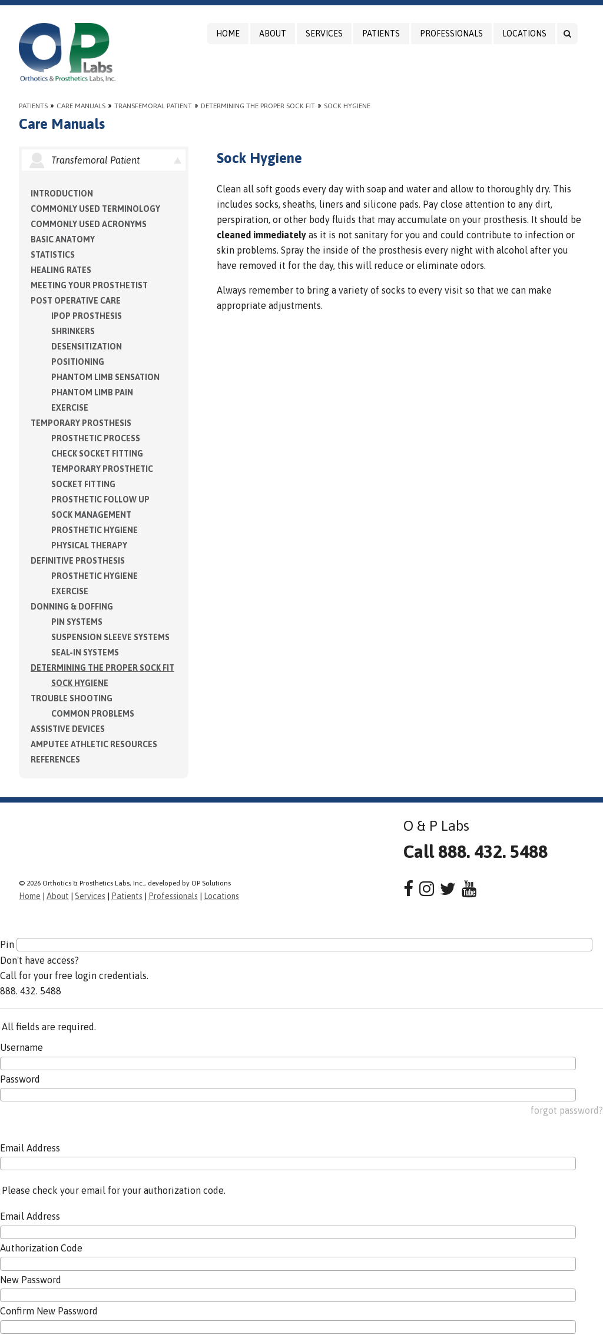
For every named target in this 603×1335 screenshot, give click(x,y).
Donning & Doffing (72, 606)
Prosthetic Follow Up (100, 499)
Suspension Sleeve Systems (110, 637)
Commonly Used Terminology (95, 209)
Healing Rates (61, 270)
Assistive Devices (68, 729)
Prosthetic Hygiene (94, 530)
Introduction (62, 193)
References (55, 759)
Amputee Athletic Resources (94, 744)
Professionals (451, 33)
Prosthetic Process (95, 438)
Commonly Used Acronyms (89, 224)
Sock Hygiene (347, 106)
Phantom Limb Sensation (105, 377)
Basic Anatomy (63, 239)
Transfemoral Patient (153, 106)
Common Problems (92, 713)
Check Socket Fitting (97, 453)
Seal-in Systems (85, 652)
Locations (524, 33)
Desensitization (86, 346)
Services (324, 33)
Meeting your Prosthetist (89, 285)
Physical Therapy (89, 545)
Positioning (77, 362)
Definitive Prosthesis (78, 560)
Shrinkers (73, 331)
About (272, 33)
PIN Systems (76, 622)
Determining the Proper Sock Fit (258, 106)
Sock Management (91, 515)
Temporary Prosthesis (81, 423)
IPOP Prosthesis (86, 316)
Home (228, 33)
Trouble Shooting (71, 698)
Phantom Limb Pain (92, 392)
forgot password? (567, 1110)
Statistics (53, 254)
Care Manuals (81, 106)
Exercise (69, 407)
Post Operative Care (76, 300)
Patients (381, 33)
